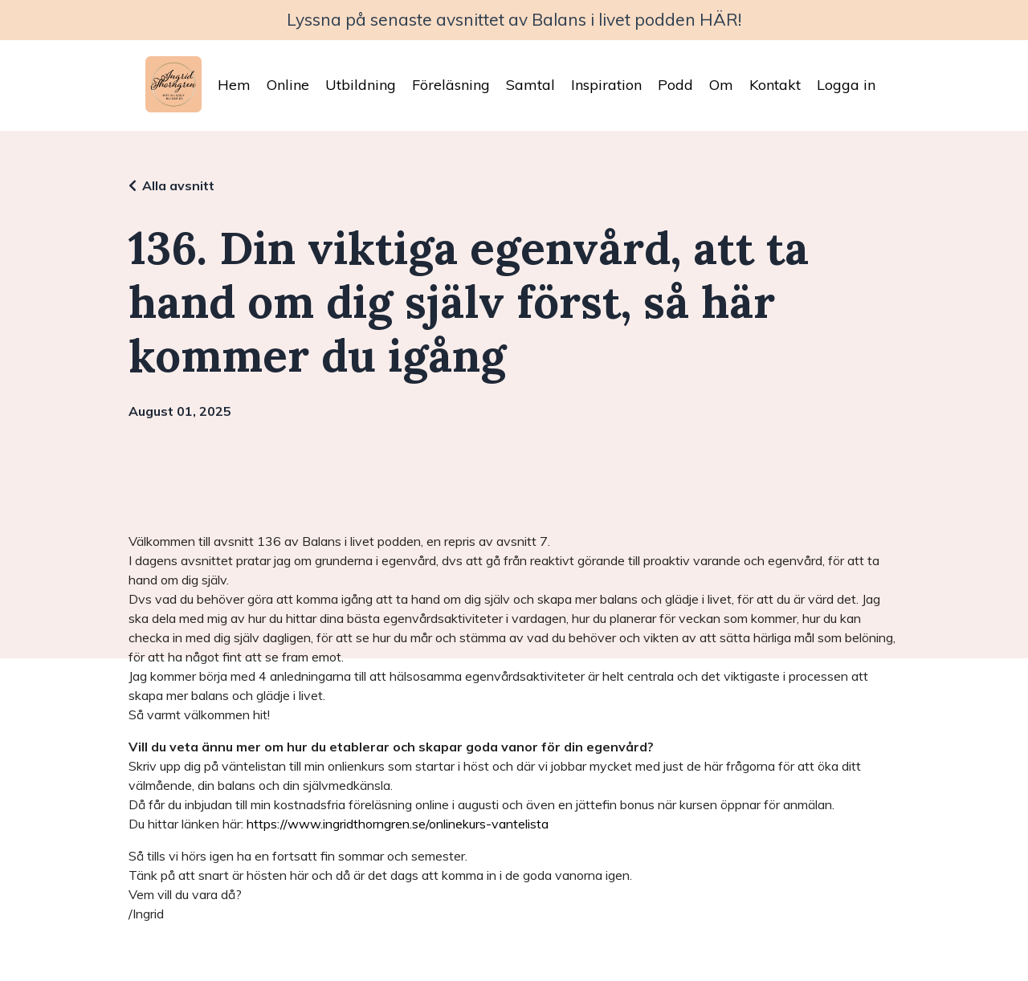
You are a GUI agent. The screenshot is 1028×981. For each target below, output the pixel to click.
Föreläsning (451, 84)
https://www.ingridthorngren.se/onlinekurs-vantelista (398, 824)
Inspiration (606, 84)
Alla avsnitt (178, 185)
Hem (234, 84)
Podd (675, 84)
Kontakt (775, 84)
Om (721, 84)
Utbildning (360, 84)
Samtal (530, 84)
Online (288, 84)
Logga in (846, 84)
